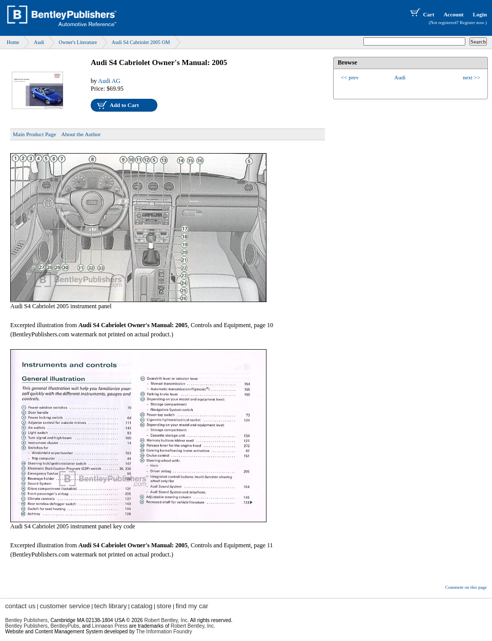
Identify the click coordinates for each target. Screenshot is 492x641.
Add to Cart (124, 105)
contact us (20, 606)
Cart (421, 14)
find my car (192, 606)
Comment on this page (466, 587)
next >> (471, 77)
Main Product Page (34, 134)
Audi (39, 42)
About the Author (80, 134)
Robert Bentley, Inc (165, 620)
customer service (64, 606)
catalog (142, 606)
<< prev (350, 77)
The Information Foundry (164, 631)
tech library (110, 606)
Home (13, 42)
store (164, 606)
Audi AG (109, 80)
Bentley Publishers (26, 620)
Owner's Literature (77, 42)
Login (480, 14)
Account (453, 14)
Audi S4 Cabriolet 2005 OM (141, 42)
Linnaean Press (110, 626)
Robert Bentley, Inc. (193, 626)
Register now (472, 22)
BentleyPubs (64, 626)
